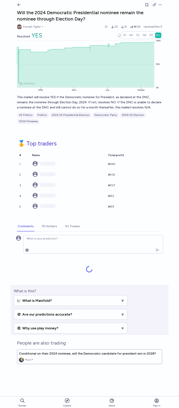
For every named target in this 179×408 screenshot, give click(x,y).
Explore (67, 402)
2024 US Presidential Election (71, 115)
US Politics (26, 115)
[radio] (124, 35)
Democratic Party (105, 115)
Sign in (156, 402)
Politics (42, 115)
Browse (22, 402)
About (112, 402)
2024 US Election (133, 115)
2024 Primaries (28, 121)
